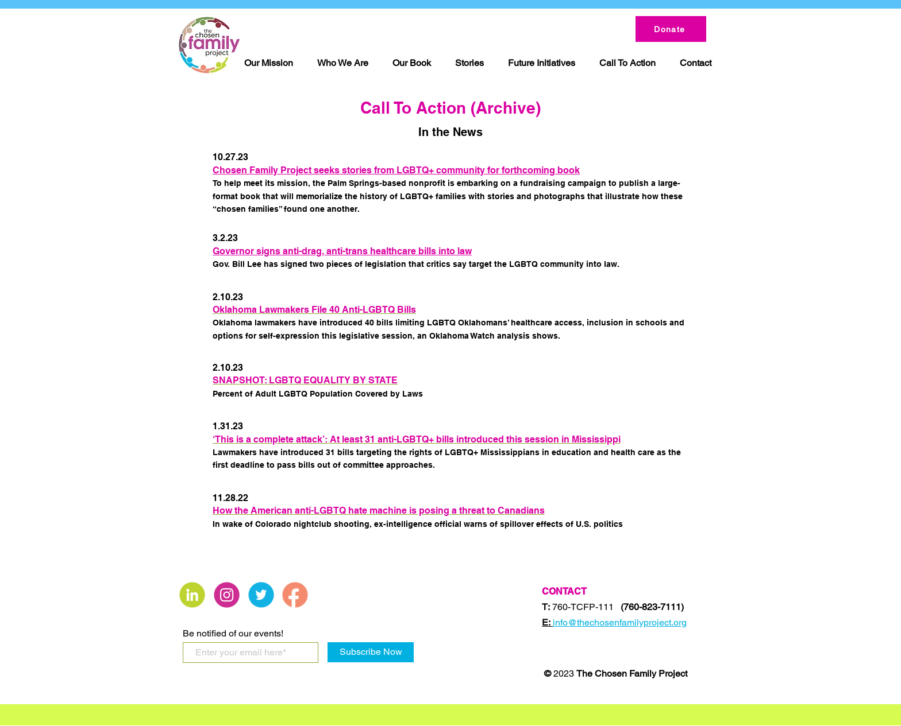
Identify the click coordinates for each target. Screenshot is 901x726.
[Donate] (671, 29)
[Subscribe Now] (371, 652)
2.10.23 (228, 297)
